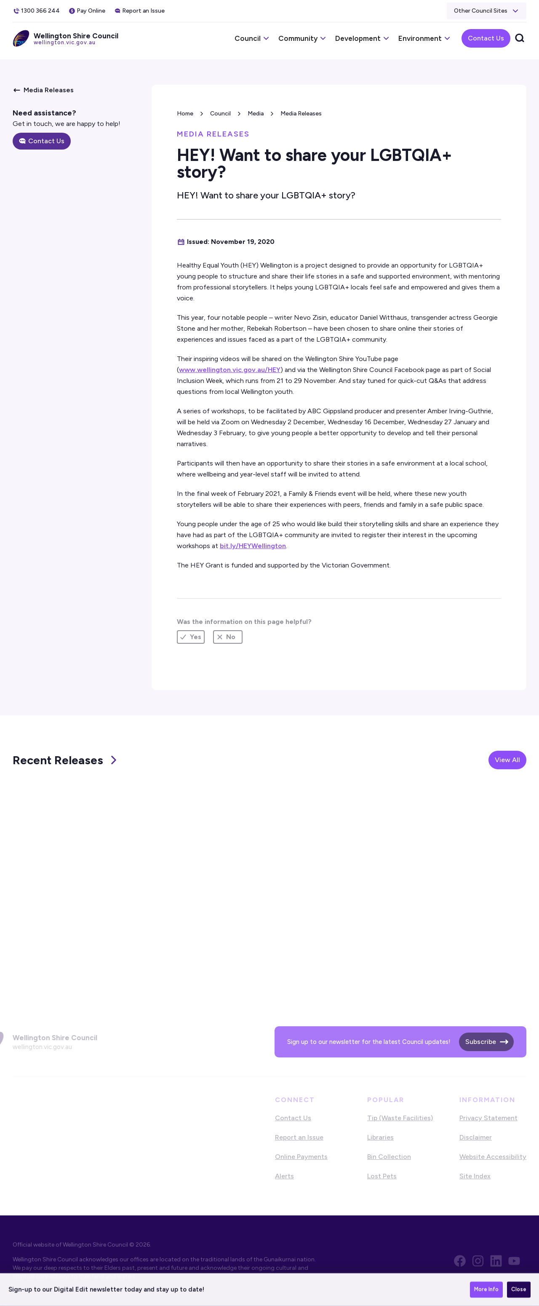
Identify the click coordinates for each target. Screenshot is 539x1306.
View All (507, 760)
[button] (486, 11)
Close (518, 1290)
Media (256, 113)
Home (185, 113)
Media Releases (301, 113)
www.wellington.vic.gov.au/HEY (229, 370)
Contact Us (486, 38)
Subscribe (480, 1042)
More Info (486, 1290)
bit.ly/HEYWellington (253, 546)
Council (220, 113)
